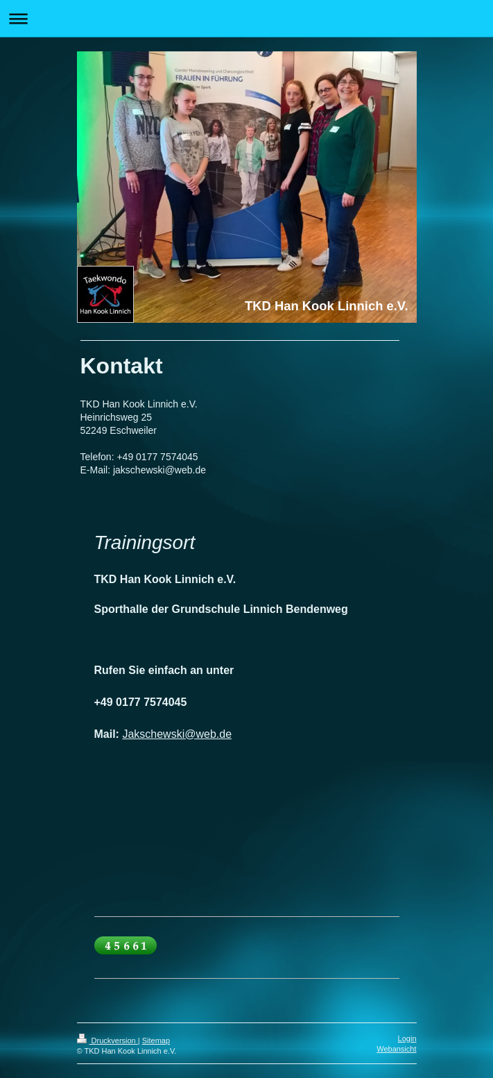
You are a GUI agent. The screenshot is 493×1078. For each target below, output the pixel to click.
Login (407, 1038)
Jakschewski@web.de (177, 734)
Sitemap (156, 1040)
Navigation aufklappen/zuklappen (246, 18)
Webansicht (396, 1049)
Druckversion (107, 1040)
